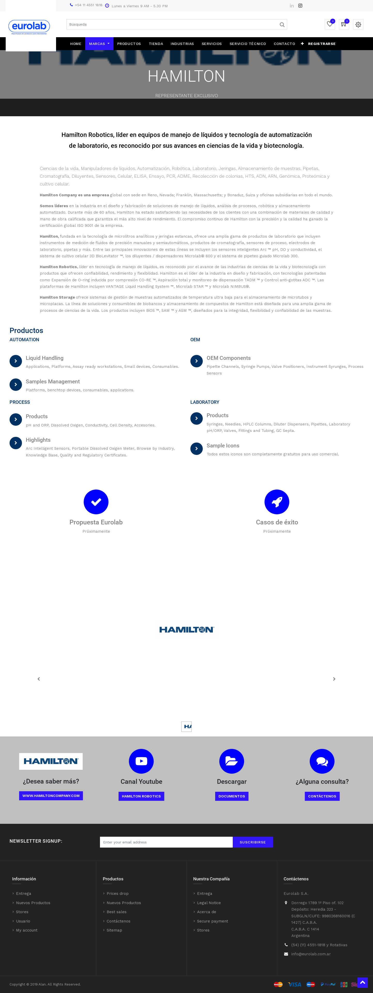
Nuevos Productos (33, 903)
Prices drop (118, 893)
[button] (302, 43)
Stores (22, 912)
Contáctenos (322, 796)
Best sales (117, 912)
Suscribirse (253, 842)
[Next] (334, 679)
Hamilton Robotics (141, 796)
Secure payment (212, 921)
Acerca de (206, 912)
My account (26, 930)
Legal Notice (209, 903)
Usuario (23, 921)
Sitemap (114, 930)
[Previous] (39, 679)
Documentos (232, 796)
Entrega (23, 893)
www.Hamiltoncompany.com (51, 796)
